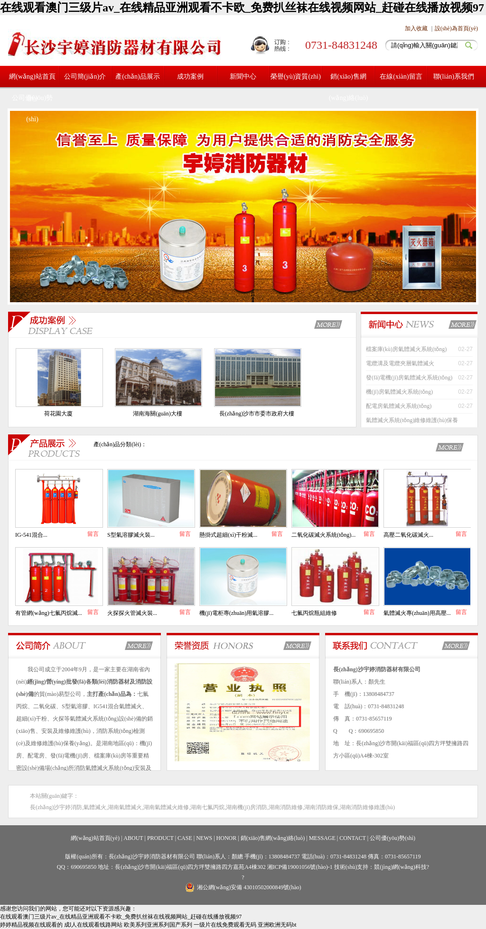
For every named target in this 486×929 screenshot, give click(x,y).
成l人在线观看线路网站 (93, 924)
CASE (185, 838)
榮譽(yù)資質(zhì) (296, 76)
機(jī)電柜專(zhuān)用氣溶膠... (236, 613)
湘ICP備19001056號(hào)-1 (300, 867)
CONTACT (352, 838)
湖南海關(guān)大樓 (157, 413)
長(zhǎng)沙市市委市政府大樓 (256, 413)
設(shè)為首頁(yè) (456, 28)
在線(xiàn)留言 (401, 76)
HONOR (226, 838)
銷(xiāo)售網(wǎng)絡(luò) (348, 87)
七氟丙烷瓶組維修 (314, 613)
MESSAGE (322, 838)
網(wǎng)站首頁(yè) (95, 838)
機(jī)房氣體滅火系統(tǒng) (399, 391)
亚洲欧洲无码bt (277, 924)
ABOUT (133, 838)
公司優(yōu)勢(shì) (32, 108)
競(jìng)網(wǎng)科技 (400, 867)
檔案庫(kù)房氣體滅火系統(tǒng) (406, 349)
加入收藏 (416, 28)
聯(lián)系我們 (453, 76)
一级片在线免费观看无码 (225, 924)
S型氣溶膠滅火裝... (131, 535)
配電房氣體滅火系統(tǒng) (398, 406)
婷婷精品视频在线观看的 (31, 924)
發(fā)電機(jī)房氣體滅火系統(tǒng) (409, 377)
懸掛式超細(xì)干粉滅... (228, 535)
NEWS (204, 838)
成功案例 (190, 76)
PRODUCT (160, 838)
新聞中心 (243, 76)
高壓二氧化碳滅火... (408, 535)
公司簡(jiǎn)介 (85, 76)
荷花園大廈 (58, 413)
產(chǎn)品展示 (137, 76)
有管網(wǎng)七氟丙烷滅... (48, 613)
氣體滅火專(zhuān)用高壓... (417, 613)
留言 (93, 534)
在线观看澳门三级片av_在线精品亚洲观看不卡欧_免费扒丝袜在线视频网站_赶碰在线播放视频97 (242, 7)
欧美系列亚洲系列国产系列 (158, 924)
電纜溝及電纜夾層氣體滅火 (400, 363)
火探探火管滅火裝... (132, 613)
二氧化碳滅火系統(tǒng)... (323, 535)
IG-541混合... (31, 535)
